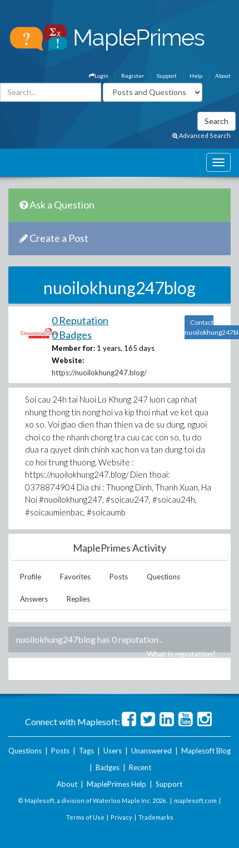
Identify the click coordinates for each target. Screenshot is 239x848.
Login (98, 75)
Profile (30, 576)
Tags (86, 750)
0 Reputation (80, 320)
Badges (108, 767)
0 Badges (72, 335)
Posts (118, 576)
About (223, 75)
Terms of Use (85, 817)
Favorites (75, 576)
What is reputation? (181, 653)
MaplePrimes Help (116, 784)
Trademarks (155, 817)
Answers (34, 598)
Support (167, 75)
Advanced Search (201, 135)
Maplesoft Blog (206, 750)
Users (112, 750)
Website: (68, 360)
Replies (78, 598)
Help (196, 75)
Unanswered (151, 750)
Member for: (73, 348)
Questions (163, 576)
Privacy (121, 817)
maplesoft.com (195, 800)
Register (132, 75)
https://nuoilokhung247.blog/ (99, 372)
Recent (140, 767)
